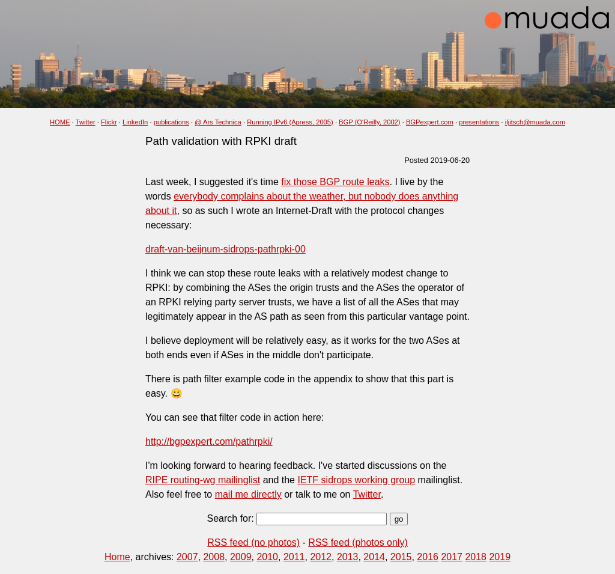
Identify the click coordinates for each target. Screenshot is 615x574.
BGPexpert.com (429, 122)
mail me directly (248, 494)
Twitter (85, 122)
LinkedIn (135, 122)
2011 (294, 557)
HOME (60, 122)
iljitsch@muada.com (535, 122)
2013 (348, 557)
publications (171, 122)
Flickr (109, 122)
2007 (187, 557)
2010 (267, 557)
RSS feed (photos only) (357, 542)
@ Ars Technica (218, 122)
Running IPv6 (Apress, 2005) (290, 122)
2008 (214, 557)
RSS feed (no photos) (253, 542)
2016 (427, 557)
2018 (475, 557)
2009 (241, 557)
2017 (451, 557)
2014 (374, 557)
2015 (401, 557)
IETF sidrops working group (356, 480)
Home (117, 557)
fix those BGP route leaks (335, 182)
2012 (321, 557)
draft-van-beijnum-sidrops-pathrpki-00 (225, 249)
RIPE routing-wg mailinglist (202, 480)
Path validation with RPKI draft (221, 141)
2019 (499, 557)
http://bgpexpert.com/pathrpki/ (209, 441)
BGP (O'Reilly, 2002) (369, 122)
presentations (479, 122)
